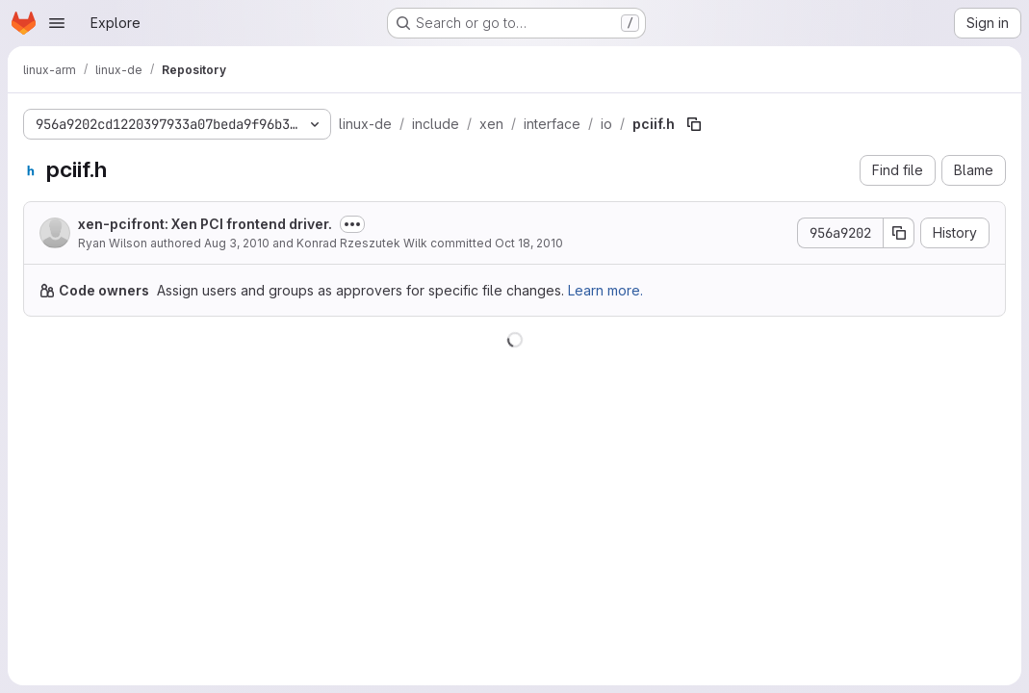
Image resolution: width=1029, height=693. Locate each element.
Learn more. (605, 290)
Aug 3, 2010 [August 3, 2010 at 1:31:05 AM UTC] (237, 243)
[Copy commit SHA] (899, 233)
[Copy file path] (694, 124)
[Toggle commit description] (352, 224)
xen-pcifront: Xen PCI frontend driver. (205, 224)
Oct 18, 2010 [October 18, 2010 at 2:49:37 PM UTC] (529, 243)
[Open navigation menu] (56, 23)
